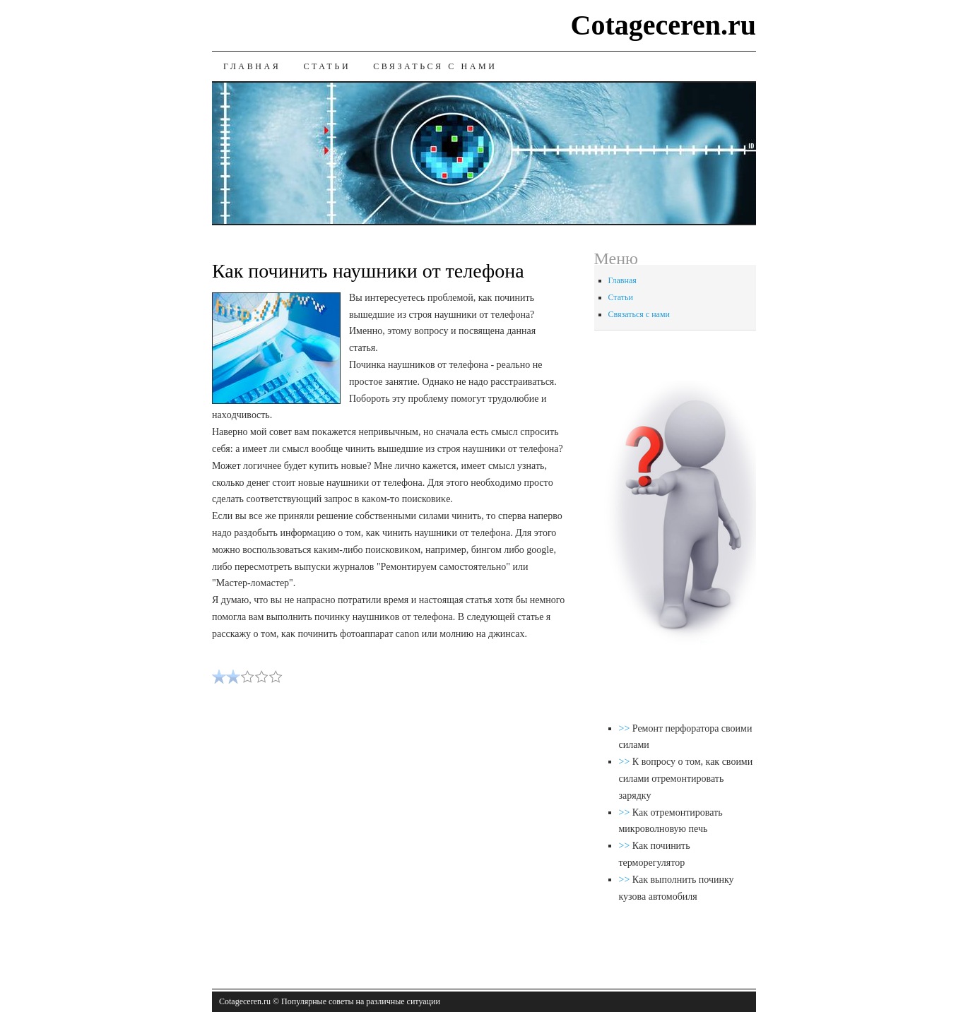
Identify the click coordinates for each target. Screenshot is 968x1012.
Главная (252, 66)
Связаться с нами (435, 66)
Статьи (326, 66)
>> (625, 728)
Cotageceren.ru (664, 25)
